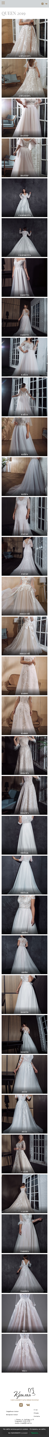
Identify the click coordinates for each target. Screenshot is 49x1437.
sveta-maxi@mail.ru (23, 1423)
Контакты (37, 1416)
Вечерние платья (12, 1414)
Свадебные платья (12, 1411)
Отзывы (36, 1413)
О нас (36, 1410)
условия (24, 1433)
